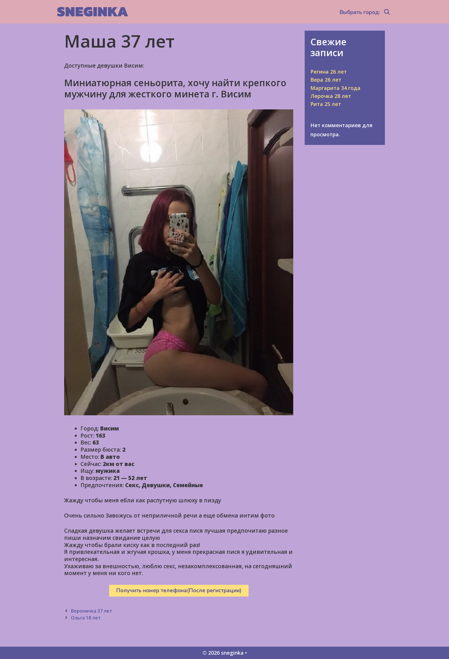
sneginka (92, 11)
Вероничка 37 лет (91, 611)
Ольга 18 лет (86, 618)
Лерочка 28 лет (330, 96)
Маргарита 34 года (335, 87)
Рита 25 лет (325, 104)
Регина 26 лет (328, 71)
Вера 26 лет (325, 79)
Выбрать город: (360, 12)
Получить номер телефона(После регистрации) (178, 590)
